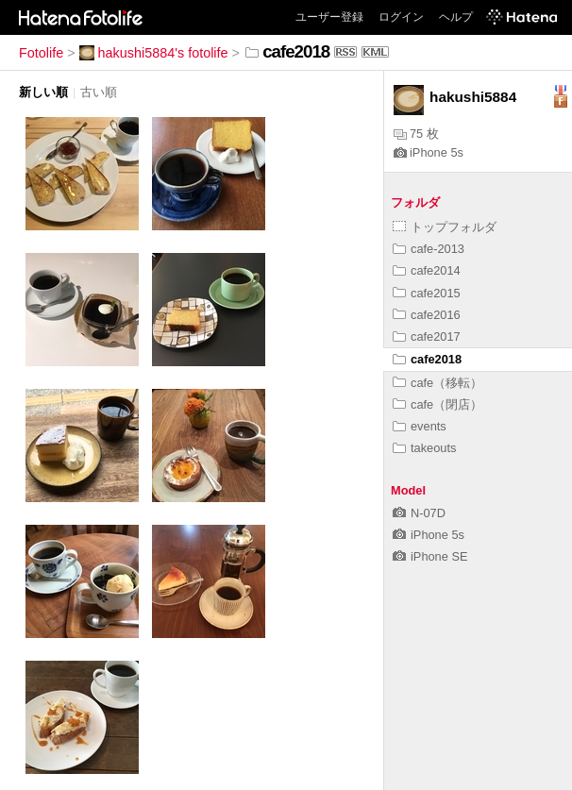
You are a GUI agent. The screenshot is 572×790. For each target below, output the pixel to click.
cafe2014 (427, 270)
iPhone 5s (428, 152)
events (419, 426)
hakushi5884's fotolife (153, 52)
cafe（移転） (437, 383)
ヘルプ (456, 17)
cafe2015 (427, 293)
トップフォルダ (444, 227)
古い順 (98, 92)
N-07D (419, 513)
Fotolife (41, 52)
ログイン (401, 17)
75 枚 (416, 133)
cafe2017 (427, 336)
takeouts (424, 448)
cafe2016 (427, 315)
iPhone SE (430, 556)
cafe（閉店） (437, 404)
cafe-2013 (428, 249)
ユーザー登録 (329, 17)
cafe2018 (427, 359)
